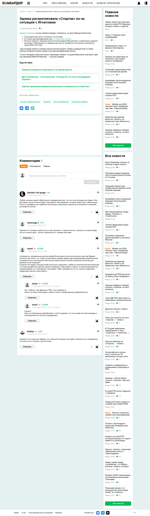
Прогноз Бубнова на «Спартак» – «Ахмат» (114, 342)
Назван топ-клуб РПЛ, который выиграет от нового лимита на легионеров (118, 438)
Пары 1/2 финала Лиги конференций (115, 36)
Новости (30, 11)
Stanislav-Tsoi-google (36, 193)
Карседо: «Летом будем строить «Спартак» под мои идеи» (117, 380)
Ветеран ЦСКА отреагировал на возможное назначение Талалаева (117, 477)
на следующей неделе (61, 39)
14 (120, 457)
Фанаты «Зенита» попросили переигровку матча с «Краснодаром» (118, 451)
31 (120, 495)
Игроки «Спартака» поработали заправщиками (117, 414)
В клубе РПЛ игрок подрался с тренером (118, 392)
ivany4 (30, 249)
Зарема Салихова (27, 33)
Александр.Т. (33, 223)
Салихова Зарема (80, 102)
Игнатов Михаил (61, 102)
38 (120, 431)
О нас (24, 513)
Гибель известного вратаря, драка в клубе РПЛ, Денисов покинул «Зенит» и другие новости (117, 24)
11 (120, 303)
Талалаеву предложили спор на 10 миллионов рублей (118, 71)
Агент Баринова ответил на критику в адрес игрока (117, 163)
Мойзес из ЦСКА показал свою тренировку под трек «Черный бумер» (116, 106)
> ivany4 (55, 286)
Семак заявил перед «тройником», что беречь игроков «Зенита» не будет (117, 464)
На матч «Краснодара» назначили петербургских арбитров (116, 426)
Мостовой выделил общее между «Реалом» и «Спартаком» (116, 214)
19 (120, 385)
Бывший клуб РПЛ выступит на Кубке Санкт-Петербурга (117, 275)
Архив (16, 513)
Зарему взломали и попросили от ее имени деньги (47, 69)
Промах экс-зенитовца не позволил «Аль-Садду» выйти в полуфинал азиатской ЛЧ (116, 59)
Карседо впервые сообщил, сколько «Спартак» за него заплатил (117, 132)
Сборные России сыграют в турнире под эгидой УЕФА (117, 403)
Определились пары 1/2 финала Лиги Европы (115, 47)
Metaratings (34, 95)
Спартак (47, 102)
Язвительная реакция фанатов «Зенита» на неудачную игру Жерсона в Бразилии (117, 119)
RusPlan (30, 331)
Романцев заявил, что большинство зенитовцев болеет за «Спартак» (116, 490)
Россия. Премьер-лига (30, 102)
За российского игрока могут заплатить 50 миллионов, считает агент (116, 354)
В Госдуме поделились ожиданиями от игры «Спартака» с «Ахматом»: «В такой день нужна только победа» (117, 330)
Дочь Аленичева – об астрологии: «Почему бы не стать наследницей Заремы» (56, 78)
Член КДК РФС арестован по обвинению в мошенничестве (118, 299)
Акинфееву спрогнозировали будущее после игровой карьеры (118, 82)
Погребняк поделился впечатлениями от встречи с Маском (117, 238)
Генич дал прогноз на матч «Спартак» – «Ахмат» (117, 319)
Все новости (118, 145)
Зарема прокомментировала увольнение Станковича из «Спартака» (56, 86)
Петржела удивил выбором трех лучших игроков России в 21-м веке (118, 175)
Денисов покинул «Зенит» (116, 309)
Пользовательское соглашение (40, 513)
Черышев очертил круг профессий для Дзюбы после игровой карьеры (118, 188)
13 (120, 396)
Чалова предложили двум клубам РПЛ (116, 94)
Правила (58, 513)
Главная (22, 11)
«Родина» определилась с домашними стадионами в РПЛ (117, 367)
